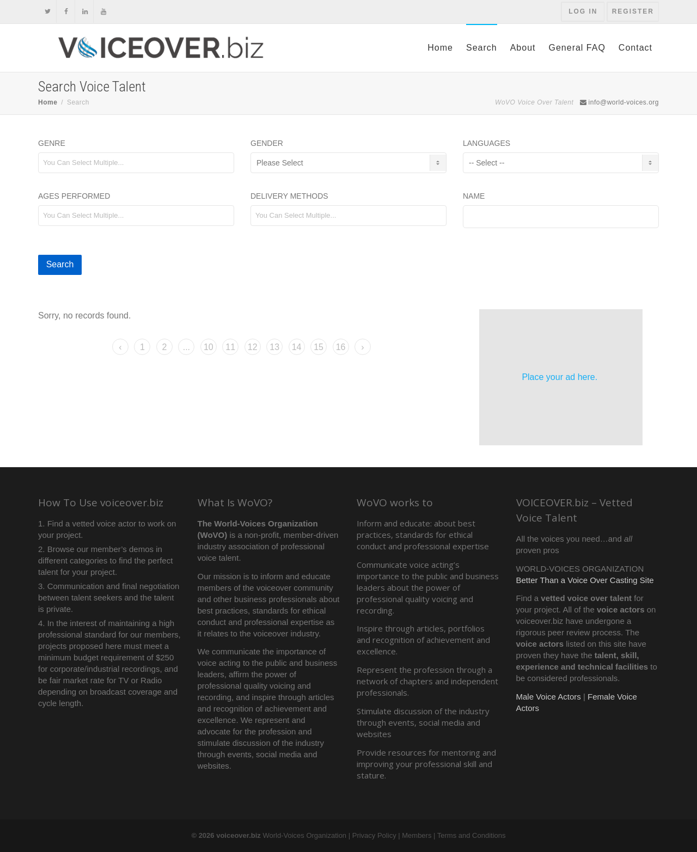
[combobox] (136, 162)
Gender (266, 143)
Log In (582, 11)
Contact (635, 47)
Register (633, 11)
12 (253, 347)
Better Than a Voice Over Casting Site (585, 580)
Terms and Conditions (471, 835)
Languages (486, 143)
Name (474, 196)
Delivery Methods (289, 196)
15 (318, 347)
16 (341, 347)
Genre (51, 143)
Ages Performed (74, 196)
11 (230, 347)
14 (297, 347)
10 (208, 347)
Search (481, 47)
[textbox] (140, 162)
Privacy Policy (374, 835)
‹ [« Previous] (120, 347)
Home (440, 47)
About (523, 47)
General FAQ (576, 47)
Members (416, 835)
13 (274, 347)
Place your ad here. (559, 377)
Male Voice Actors (548, 696)
